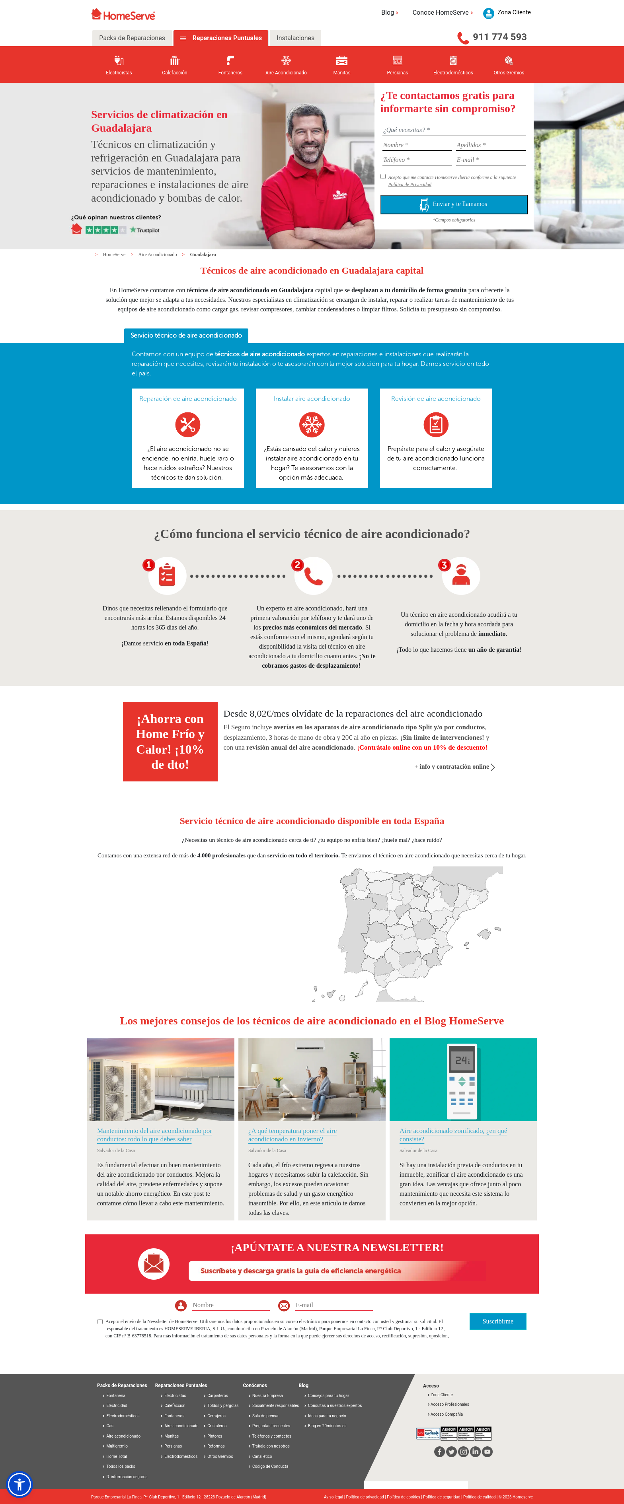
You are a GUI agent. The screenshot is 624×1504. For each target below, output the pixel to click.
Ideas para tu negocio (325, 1416)
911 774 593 (500, 37)
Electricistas (173, 1395)
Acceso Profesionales (448, 1404)
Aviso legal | (335, 1497)
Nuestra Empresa (265, 1395)
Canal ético (260, 1456)
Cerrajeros (214, 1416)
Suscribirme (498, 1321)
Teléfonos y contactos (270, 1436)
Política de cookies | (405, 1497)
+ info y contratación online (454, 766)
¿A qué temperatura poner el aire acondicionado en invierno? (292, 1135)
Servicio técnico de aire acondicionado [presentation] (186, 335)
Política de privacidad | (366, 1497)
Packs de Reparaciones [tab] (132, 38)
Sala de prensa (263, 1416)
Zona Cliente (440, 1395)
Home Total (114, 1456)
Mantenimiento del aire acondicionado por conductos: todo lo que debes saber (154, 1135)
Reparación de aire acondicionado (188, 398)
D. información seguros (125, 1477)
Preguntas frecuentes (269, 1426)
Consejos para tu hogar (326, 1395)
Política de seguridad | (443, 1497)
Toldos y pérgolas (221, 1405)
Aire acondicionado (121, 1436)
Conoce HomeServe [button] (444, 12)
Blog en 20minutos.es (325, 1426)
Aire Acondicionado (158, 254)
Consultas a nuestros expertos (333, 1405)
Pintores (212, 1436)
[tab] (186, 336)
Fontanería (113, 1395)
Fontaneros (172, 1416)
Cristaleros (215, 1426)
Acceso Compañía (445, 1414)
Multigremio (115, 1446)
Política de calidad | (481, 1497)
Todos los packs (118, 1466)
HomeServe (115, 254)
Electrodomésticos (121, 1416)
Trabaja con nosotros (269, 1446)
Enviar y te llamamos (454, 205)
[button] (19, 1484)
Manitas (169, 1436)
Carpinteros (215, 1395)
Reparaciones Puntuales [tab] (226, 38)
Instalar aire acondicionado (312, 398)
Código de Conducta (268, 1466)
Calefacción (172, 1405)
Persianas (171, 1446)
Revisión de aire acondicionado (436, 398)
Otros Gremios (218, 1456)
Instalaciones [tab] (295, 38)
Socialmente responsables (273, 1405)
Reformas (214, 1446)
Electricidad (114, 1405)
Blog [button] (391, 12)
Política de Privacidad (409, 184)
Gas (107, 1426)
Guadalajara (203, 254)
